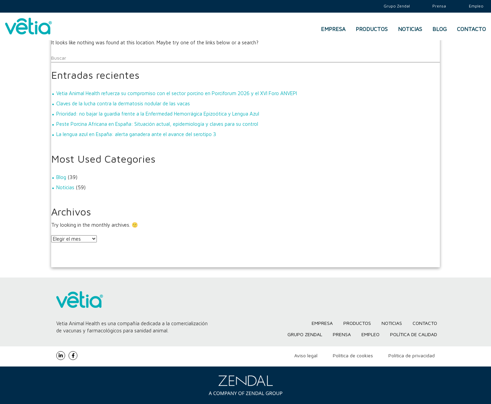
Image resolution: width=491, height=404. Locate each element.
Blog (439, 29)
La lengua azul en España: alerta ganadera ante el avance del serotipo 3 (136, 134)
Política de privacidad (411, 355)
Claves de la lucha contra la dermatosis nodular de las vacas (123, 103)
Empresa (333, 29)
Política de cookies (353, 355)
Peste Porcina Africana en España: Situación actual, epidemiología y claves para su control (157, 124)
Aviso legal (305, 355)
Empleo (370, 334)
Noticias (410, 29)
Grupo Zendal (304, 334)
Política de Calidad (413, 334)
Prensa (342, 334)
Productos (372, 29)
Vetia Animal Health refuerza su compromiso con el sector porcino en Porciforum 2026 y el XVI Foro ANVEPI (176, 93)
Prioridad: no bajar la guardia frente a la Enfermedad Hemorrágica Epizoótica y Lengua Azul (157, 114)
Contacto (471, 29)
